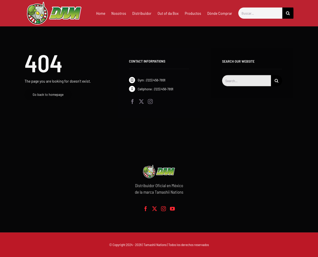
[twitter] (141, 101)
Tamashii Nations (155, 245)
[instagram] (150, 101)
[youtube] (172, 208)
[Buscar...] (260, 13)
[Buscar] (287, 13)
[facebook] (132, 101)
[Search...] (246, 81)
